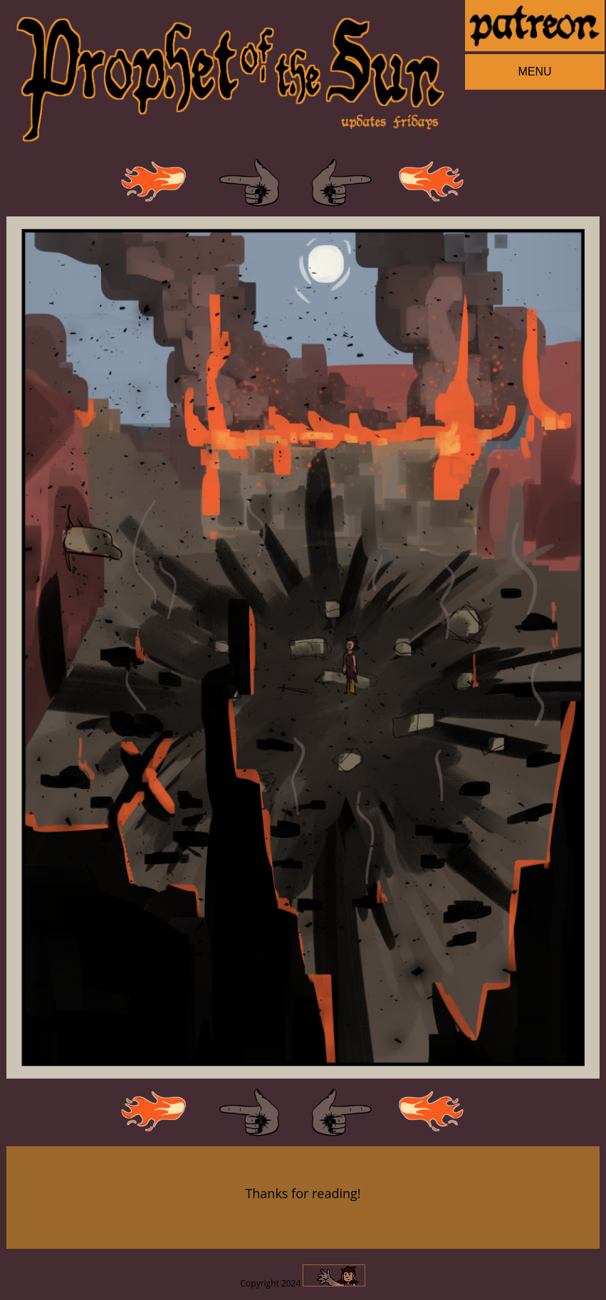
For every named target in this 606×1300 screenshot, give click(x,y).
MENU (534, 71)
